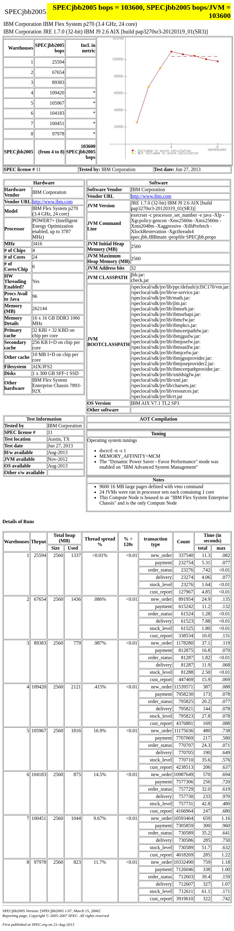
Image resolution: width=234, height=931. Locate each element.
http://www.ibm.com (52, 201)
